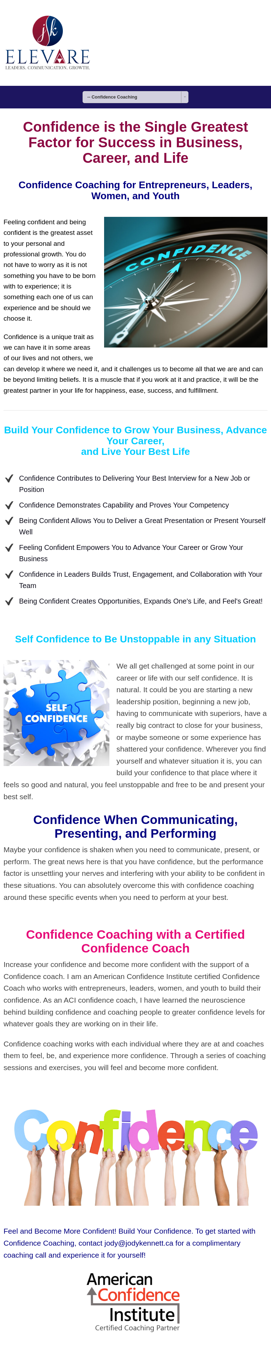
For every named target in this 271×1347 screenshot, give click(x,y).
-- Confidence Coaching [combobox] (112, 97)
